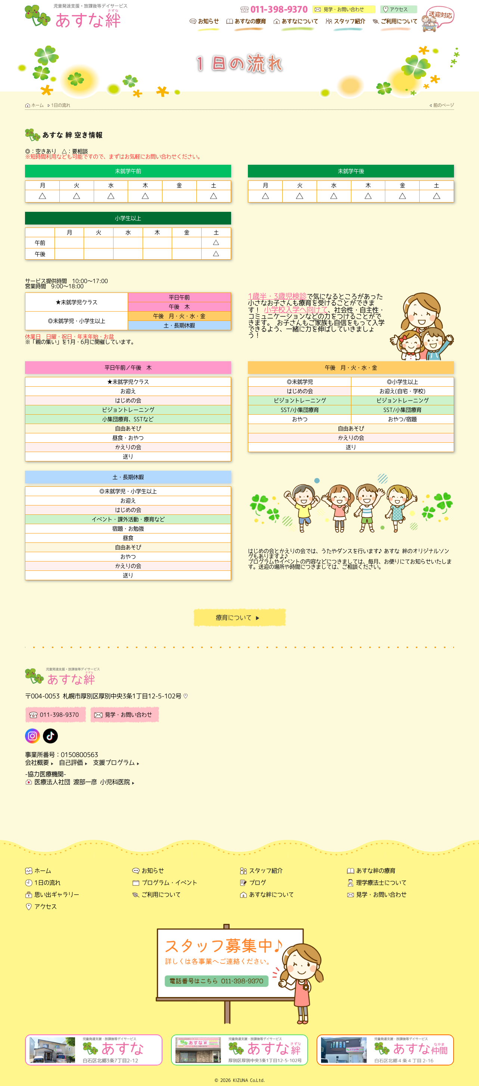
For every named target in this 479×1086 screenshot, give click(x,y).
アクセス (399, 9)
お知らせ (208, 21)
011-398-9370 (59, 714)
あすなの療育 (250, 21)
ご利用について (399, 21)
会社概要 (40, 762)
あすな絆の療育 (375, 870)
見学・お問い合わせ (344, 9)
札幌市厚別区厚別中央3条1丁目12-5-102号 (122, 696)
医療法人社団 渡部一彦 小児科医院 (85, 782)
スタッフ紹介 (349, 21)
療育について (239, 618)
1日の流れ (60, 105)
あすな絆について (271, 894)
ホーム (37, 105)
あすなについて (300, 21)
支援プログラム (117, 762)
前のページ (443, 105)
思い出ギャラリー (56, 894)
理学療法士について (381, 882)
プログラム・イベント (169, 882)
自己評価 (74, 762)
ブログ (257, 882)
